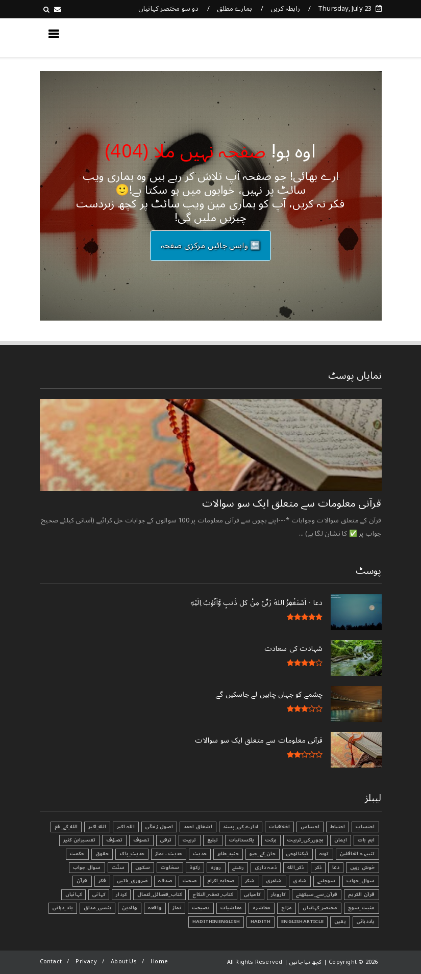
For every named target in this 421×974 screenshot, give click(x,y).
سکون (142, 867)
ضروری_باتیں (132, 881)
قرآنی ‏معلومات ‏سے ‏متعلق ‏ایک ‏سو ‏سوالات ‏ (290, 503)
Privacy (86, 961)
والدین (129, 908)
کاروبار (278, 894)
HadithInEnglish (216, 921)
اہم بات (366, 840)
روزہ (216, 867)
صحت (189, 881)
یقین (340, 921)
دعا (335, 867)
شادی (300, 881)
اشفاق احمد (198, 827)
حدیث (200, 854)
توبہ (324, 854)
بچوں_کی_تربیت (305, 840)
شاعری (274, 881)
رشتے (238, 867)
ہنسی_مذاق (97, 908)
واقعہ (155, 908)
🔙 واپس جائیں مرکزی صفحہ (211, 245)
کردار (121, 894)
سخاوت (170, 867)
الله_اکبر (97, 827)
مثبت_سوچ (361, 908)
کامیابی (252, 894)
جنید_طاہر (228, 854)
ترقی (166, 840)
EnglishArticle (302, 921)
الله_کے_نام (66, 827)
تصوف (141, 840)
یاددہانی (366, 921)
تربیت (189, 840)
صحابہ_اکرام (220, 881)
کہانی (98, 894)
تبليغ (212, 840)
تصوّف (114, 840)
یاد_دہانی (63, 908)
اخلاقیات (279, 827)
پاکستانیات (242, 840)
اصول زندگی (159, 827)
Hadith (260, 921)
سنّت (118, 867)
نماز (176, 908)
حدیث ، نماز (168, 854)
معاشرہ (261, 908)
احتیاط (337, 827)
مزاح (286, 908)
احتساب (365, 827)
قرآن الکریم (361, 894)
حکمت (77, 854)
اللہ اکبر (126, 827)
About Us (124, 961)
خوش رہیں (362, 867)
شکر (250, 881)
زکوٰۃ (195, 867)
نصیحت (201, 908)
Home (159, 961)
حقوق (102, 854)
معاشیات (231, 908)
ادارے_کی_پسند (241, 827)
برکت (271, 840)
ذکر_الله (295, 867)
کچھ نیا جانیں (340, 37)
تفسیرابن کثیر (79, 840)
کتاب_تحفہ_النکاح (212, 894)
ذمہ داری (266, 867)
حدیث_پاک (131, 854)
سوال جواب (87, 867)
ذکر (318, 867)
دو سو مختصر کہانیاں (168, 9)
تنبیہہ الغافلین (357, 854)
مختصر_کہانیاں (320, 908)
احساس (310, 827)
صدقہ (165, 881)
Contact (51, 961)
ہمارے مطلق (234, 9)
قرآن (82, 881)
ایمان (340, 840)
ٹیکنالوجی (297, 854)
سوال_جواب (360, 881)
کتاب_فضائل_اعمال (159, 894)
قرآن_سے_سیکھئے (316, 894)
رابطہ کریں (285, 9)
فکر (102, 881)
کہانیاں (73, 894)
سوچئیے (326, 881)
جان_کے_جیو (263, 854)
